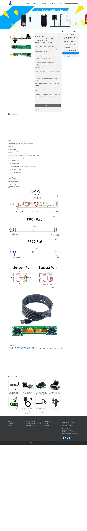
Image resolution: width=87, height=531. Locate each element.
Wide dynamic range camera (69, 41)
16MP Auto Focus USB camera (70, 50)
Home (28, 3)
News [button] (61, 3)
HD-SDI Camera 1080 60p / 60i (70, 34)
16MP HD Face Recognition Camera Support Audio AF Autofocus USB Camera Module (27, 393)
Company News (47, 421)
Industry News (46, 423)
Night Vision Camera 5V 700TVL (70, 44)
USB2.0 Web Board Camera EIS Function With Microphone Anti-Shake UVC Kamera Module (14, 393)
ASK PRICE (48, 105)
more (42, 430)
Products (14, 30)
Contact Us (65, 418)
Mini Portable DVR (67, 47)
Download (10, 427)
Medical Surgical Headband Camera (71, 56)
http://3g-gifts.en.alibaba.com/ (67, 431)
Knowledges (46, 425)
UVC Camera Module (20, 30)
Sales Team (10, 425)
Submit (77, 3)
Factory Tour (10, 423)
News (45, 418)
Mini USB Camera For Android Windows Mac (69, 38)
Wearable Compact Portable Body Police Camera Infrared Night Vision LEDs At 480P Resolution (55, 410)
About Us (10, 418)
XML (57, 442)
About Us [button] (35, 3)
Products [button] (44, 3)
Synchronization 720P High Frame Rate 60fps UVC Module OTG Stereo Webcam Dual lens (41, 393)
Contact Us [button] (53, 3)
